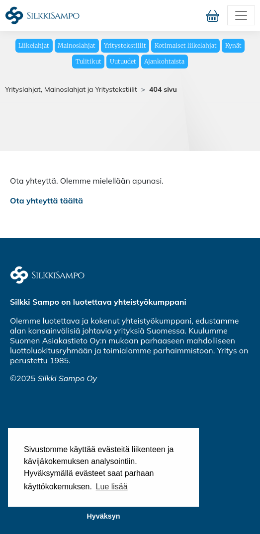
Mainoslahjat (76, 45)
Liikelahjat (33, 45)
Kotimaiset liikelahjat (186, 45)
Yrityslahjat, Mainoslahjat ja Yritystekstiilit (71, 89)
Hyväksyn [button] (103, 516)
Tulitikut (88, 61)
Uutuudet (123, 61)
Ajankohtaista (164, 61)
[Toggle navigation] (241, 15)
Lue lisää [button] (112, 486)
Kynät (233, 45)
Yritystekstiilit (125, 45)
